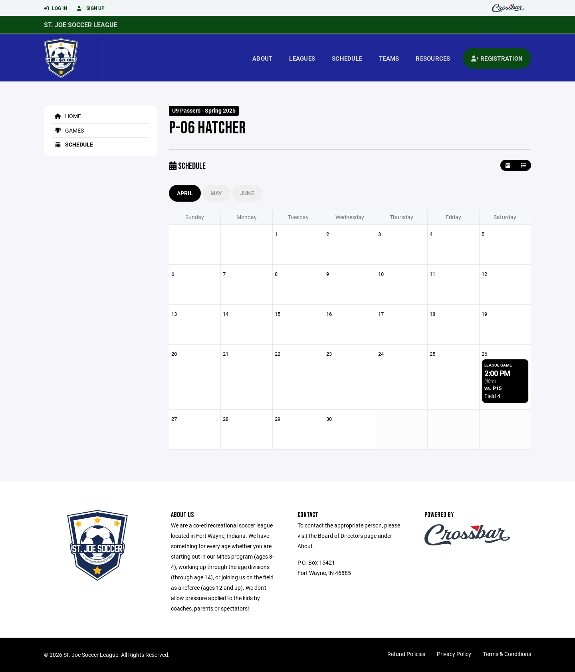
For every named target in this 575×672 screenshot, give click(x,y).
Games (68, 130)
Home (66, 116)
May (216, 193)
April (185, 193)
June (247, 193)
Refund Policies (406, 654)
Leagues (302, 58)
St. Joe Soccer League (80, 24)
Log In (55, 8)
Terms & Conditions (507, 654)
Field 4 (492, 396)
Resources (433, 58)
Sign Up (91, 8)
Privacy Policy (454, 654)
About (262, 58)
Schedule (347, 58)
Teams (389, 58)
